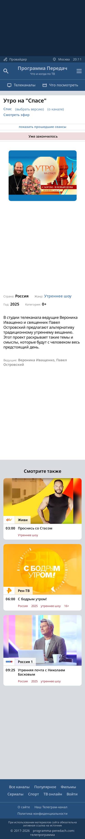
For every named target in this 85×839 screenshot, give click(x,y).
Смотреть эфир (16, 114)
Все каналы (19, 786)
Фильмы (68, 786)
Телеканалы (21, 85)
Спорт (33, 794)
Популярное (45, 786)
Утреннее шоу (57, 296)
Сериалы (15, 794)
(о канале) (55, 109)
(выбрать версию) (29, 109)
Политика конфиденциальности (42, 813)
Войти (72, 794)
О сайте (24, 807)
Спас (7, 109)
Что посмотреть (60, 85)
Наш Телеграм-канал (50, 807)
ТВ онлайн (53, 794)
